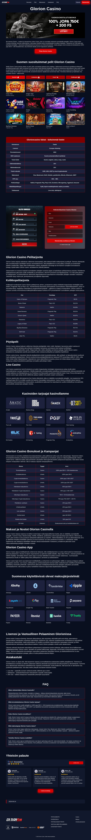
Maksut (77, 819)
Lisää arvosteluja (45, 790)
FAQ (57, 2)
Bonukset (29, 2)
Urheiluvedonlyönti (80, 821)
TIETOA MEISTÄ (55, 817)
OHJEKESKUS (55, 819)
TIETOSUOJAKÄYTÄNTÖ (57, 821)
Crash (55, 77)
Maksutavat (42, 2)
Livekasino (35, 77)
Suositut (15, 77)
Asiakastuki (51, 2)
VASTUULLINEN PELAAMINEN (59, 824)
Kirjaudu (78, 2)
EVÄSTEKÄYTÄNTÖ (56, 826)
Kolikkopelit (75, 77)
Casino (77, 817)
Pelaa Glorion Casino (45, 51)
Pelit (35, 2)
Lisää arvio (76, 762)
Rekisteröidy (85, 2)
